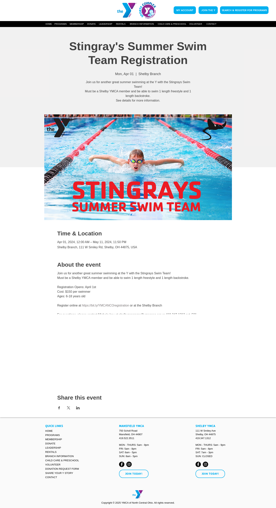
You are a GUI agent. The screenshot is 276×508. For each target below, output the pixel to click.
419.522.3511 (126, 438)
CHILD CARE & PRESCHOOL (62, 460)
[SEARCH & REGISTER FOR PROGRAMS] (244, 10)
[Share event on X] (68, 407)
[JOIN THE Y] (208, 10)
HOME (49, 430)
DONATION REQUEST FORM (62, 468)
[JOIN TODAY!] (134, 474)
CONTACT (51, 477)
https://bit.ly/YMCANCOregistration (105, 305)
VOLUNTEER (52, 464)
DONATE (50, 443)
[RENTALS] (120, 24)
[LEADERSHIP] (105, 24)
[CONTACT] (211, 24)
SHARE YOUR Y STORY (59, 473)
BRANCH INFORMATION (59, 456)
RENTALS (51, 452)
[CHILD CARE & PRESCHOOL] (172, 24)
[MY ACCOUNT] (185, 10)
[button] (60, 24)
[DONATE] (91, 24)
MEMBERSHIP (53, 439)
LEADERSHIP (53, 447)
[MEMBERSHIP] (77, 24)
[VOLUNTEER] (195, 24)
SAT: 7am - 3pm (204, 452)
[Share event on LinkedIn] (78, 407)
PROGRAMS (52, 435)
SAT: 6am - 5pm (128, 452)
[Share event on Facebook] (59, 407)
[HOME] (48, 24)
